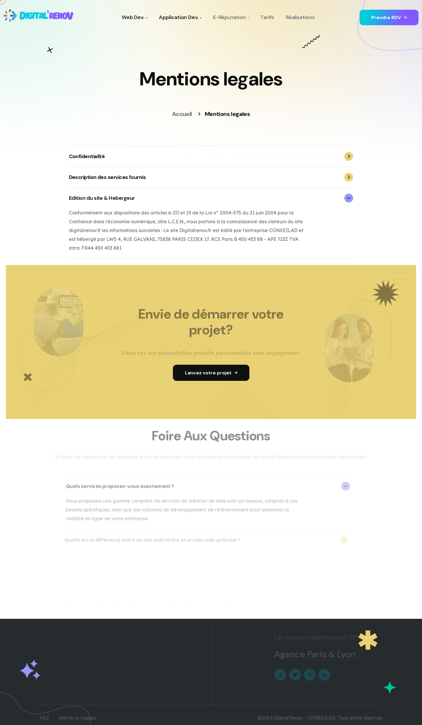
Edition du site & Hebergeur (211, 198)
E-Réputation (231, 17)
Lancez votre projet (211, 373)
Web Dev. (134, 17)
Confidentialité (210, 156)
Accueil (182, 114)
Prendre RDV (389, 17)
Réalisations (300, 17)
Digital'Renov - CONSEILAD (304, 721)
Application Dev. (180, 17)
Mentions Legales (78, 721)
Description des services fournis (210, 177)
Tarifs (267, 17)
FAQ (44, 721)
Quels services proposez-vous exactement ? (205, 486)
